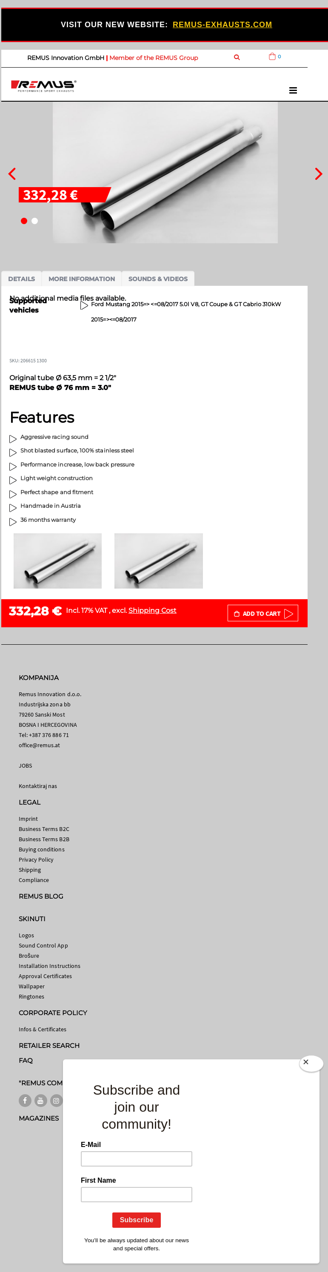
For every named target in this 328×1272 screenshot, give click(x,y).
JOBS (25, 765)
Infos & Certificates (42, 1029)
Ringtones (32, 996)
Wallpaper (32, 986)
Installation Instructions (50, 966)
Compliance (34, 880)
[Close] (311, 1063)
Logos (26, 935)
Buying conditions (42, 849)
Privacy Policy (36, 859)
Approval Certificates (45, 976)
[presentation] (11, 172)
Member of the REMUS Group (153, 58)
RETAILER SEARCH (49, 1046)
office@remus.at (39, 745)
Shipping (30, 870)
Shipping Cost (152, 610)
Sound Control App (43, 945)
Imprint (28, 818)
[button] (24, 221)
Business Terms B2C (44, 829)
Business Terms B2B (44, 839)
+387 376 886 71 (49, 735)
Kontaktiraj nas (38, 786)
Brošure (29, 955)
